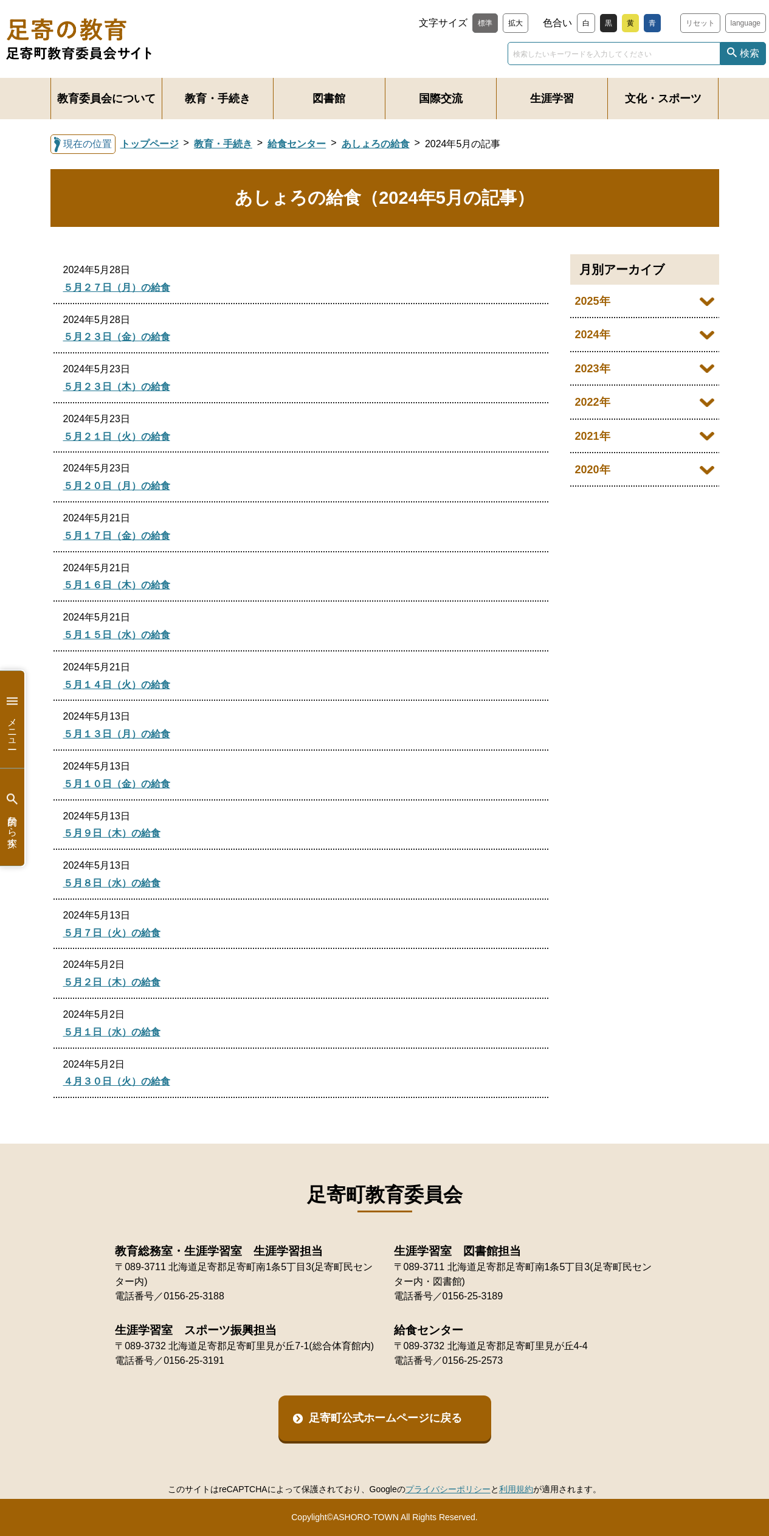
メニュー (12, 719)
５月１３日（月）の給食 (116, 734)
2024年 (592, 334)
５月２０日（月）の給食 (116, 486)
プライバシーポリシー (448, 1489)
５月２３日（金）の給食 (116, 337)
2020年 (592, 470)
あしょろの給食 (376, 144)
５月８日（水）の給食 (111, 883)
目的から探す (12, 817)
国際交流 (441, 98)
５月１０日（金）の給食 (116, 784)
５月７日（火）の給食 (111, 933)
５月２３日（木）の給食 (116, 386)
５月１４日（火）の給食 (116, 684)
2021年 (592, 436)
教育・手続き (217, 98)
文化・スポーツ (663, 98)
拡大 (515, 23)
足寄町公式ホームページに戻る (385, 1418)
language (745, 23)
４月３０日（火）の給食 (116, 1081)
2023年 (592, 369)
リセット (700, 23)
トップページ (149, 144)
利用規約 (516, 1489)
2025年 (592, 301)
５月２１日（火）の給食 (116, 436)
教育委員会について (106, 98)
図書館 (328, 98)
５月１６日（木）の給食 (116, 585)
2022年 (592, 402)
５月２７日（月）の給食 (116, 287)
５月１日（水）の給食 (111, 1032)
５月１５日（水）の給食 (116, 635)
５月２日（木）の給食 (111, 982)
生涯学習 (552, 98)
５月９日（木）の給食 (111, 833)
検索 (749, 53)
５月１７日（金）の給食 (116, 535)
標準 (485, 23)
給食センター (296, 144)
